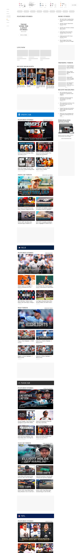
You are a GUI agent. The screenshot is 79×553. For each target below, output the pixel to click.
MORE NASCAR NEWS (48, 388)
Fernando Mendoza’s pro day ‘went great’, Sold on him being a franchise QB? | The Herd (70, 67)
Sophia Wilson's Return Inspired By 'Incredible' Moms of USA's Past (66, 32)
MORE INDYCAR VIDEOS (47, 175)
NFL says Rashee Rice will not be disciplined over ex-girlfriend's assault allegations (66, 93)
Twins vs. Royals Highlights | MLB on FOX (70, 72)
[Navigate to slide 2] (66, 87)
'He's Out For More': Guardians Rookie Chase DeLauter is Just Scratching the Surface (67, 20)
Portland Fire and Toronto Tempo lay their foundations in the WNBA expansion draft (66, 98)
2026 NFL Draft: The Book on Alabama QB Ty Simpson (67, 28)
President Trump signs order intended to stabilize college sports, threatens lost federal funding (67, 109)
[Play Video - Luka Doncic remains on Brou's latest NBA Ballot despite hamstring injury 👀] (51, 76)
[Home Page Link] (8, 4)
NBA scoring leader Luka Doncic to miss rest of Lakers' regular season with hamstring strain (67, 104)
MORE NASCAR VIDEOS (48, 443)
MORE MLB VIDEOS (48, 308)
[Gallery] (66, 75)
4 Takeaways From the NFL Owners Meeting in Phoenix (66, 37)
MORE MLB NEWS (49, 253)
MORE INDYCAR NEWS (48, 120)
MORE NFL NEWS (49, 521)
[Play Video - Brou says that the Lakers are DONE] (31, 76)
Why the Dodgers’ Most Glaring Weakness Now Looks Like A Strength (66, 41)
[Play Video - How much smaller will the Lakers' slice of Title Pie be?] (41, 76)
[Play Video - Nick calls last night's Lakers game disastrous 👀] (21, 76)
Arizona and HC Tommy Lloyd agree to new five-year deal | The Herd (71, 78)
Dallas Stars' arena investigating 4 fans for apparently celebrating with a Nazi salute (66, 114)
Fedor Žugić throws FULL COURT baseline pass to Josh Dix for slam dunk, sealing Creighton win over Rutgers (70, 84)
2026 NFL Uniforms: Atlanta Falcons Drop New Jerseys (66, 24)
